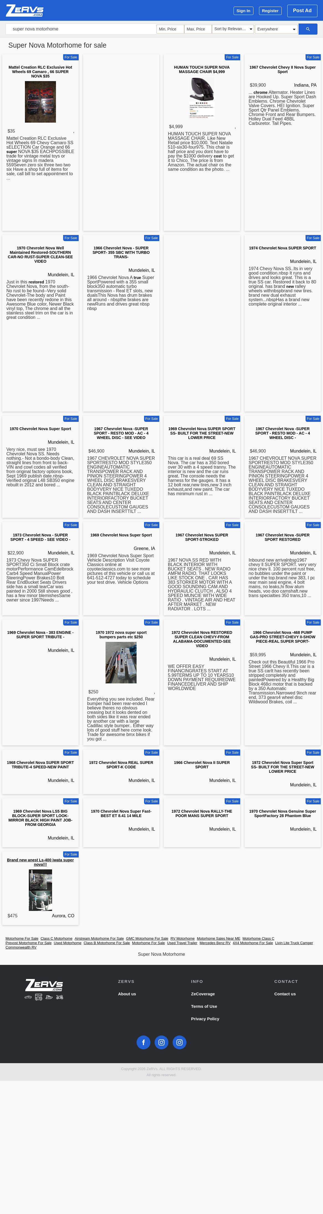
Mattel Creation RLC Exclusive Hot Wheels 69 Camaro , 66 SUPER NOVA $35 (40, 71)
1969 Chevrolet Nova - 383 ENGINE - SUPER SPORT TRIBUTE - (40, 634)
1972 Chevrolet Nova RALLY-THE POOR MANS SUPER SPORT (201, 813)
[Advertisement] (121, 144)
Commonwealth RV (21, 947)
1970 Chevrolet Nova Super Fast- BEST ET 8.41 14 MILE (121, 813)
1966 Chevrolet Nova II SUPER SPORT (202, 764)
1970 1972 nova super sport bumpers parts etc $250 (121, 634)
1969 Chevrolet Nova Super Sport (121, 535)
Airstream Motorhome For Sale (99, 938)
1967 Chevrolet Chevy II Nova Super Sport (283, 69)
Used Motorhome (67, 943)
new (290, 286)
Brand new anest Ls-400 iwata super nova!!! (40, 862)
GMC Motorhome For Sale (147, 938)
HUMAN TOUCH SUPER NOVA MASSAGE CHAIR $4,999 (202, 69)
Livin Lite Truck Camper (294, 943)
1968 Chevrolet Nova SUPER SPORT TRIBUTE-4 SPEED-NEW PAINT (40, 764)
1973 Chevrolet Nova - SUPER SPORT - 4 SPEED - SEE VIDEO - (40, 537)
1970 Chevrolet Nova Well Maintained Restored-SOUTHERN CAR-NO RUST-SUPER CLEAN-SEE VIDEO (40, 255)
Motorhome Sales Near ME (218, 938)
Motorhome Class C (259, 938)
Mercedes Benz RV (214, 943)
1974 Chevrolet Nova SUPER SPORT (282, 248)
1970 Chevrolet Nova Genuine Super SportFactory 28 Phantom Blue (282, 813)
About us (127, 993)
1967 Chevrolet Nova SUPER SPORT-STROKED (202, 537)
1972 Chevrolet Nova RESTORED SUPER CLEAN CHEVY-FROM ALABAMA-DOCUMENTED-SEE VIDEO (201, 639)
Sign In (243, 10)
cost (218, 156)
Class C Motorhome (57, 938)
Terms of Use (204, 1006)
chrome (260, 92)
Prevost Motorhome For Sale (29, 943)
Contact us (285, 993)
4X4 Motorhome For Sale (253, 943)
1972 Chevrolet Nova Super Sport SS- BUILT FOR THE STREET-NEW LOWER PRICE (282, 767)
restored (36, 282)
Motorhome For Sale (22, 938)
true (137, 277)
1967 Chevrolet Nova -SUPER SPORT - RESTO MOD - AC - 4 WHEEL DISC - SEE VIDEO (121, 433)
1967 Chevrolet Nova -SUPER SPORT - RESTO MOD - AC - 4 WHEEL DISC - (282, 433)
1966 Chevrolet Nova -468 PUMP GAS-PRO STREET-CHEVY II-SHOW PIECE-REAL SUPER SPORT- (282, 637)
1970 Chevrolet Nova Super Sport (40, 429)
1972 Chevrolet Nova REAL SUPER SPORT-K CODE (121, 764)
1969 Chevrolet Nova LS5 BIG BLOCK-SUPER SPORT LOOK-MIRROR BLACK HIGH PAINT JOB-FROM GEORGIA (40, 818)
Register (270, 10)
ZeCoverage (203, 993)
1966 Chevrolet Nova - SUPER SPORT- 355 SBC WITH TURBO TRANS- (121, 252)
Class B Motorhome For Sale (107, 943)
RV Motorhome (183, 938)
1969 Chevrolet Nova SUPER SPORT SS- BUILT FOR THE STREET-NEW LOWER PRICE (201, 433)
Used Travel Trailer (182, 943)
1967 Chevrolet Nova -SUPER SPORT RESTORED (283, 537)
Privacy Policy (205, 1018)
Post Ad (302, 10)
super (11, 151)
